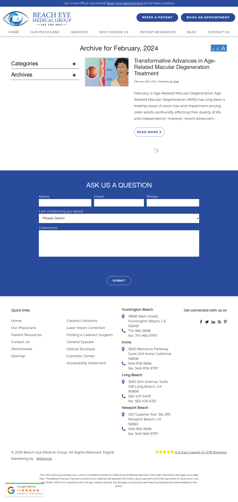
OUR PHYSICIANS (44, 32)
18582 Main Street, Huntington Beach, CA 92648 (144, 321)
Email (99, 196)
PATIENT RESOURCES (158, 32)
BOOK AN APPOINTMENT (208, 17)
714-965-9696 (136, 331)
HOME (14, 32)
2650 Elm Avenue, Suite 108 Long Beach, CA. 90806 (145, 386)
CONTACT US (218, 32)
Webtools (44, 459)
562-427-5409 (136, 396)
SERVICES (79, 32)
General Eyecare (80, 342)
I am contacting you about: (62, 211)
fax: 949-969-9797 (143, 434)
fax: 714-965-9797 (142, 336)
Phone (153, 196)
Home (16, 321)
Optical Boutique (81, 349)
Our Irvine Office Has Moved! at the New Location (119, 3)
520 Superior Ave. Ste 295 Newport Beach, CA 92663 (146, 419)
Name (45, 196)
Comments (49, 228)
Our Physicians (23, 328)
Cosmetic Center (81, 356)
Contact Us (20, 342)
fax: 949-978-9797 (143, 368)
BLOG (192, 32)
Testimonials (21, 349)
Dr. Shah (174, 81)
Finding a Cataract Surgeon (90, 335)
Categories (24, 63)
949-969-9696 (137, 429)
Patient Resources (26, 335)
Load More (156, 150)
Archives (21, 75)
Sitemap (18, 356)
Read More (149, 132)
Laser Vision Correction (86, 328)
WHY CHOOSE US (113, 32)
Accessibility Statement (86, 363)
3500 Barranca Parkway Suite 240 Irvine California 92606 (146, 354)
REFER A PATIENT (157, 17)
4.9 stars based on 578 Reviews (191, 452)
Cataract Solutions (82, 321)
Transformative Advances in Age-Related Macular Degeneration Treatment (175, 67)
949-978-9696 (137, 363)
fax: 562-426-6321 (142, 401)
